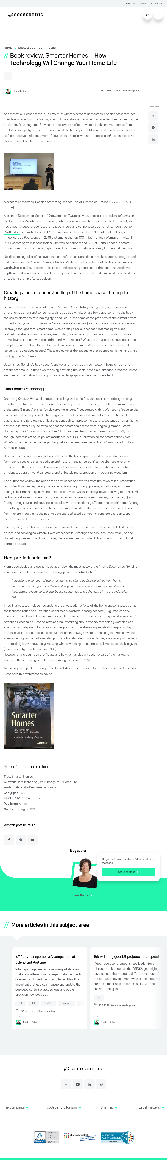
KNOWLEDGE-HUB (30, 48)
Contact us (156, 4)
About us (130, 4)
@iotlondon (12, 231)
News (143, 4)
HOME (8, 48)
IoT (11, 76)
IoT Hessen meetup (32, 113)
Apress (23, 803)
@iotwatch (55, 215)
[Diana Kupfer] (17, 91)
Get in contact (131, 871)
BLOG (52, 48)
